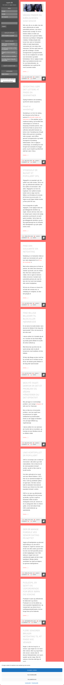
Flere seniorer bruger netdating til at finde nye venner (32, 636)
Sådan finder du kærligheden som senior (8, 44)
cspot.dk (9, 2)
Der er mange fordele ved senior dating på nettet (31, 534)
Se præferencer (32, 679)
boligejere (39, 404)
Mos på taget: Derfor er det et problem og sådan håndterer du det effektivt (32, 390)
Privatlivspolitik (35, 683)
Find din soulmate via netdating (9, 56)
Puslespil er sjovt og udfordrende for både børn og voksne (31, 588)
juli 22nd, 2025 (28, 77)
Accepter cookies (32, 670)
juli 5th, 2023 (27, 373)
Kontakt (3, 14)
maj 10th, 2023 (28, 443)
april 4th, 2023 (28, 573)
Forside (3, 11)
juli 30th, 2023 (28, 303)
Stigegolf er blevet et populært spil (8, 53)
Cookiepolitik (28, 683)
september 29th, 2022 (30, 621)
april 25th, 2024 (28, 236)
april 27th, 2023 (28, 519)
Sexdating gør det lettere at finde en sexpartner (9, 48)
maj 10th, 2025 (28, 160)
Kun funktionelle (32, 674)
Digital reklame (5, 74)
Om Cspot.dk (5, 17)
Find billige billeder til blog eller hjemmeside (9, 60)
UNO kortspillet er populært (8, 35)
